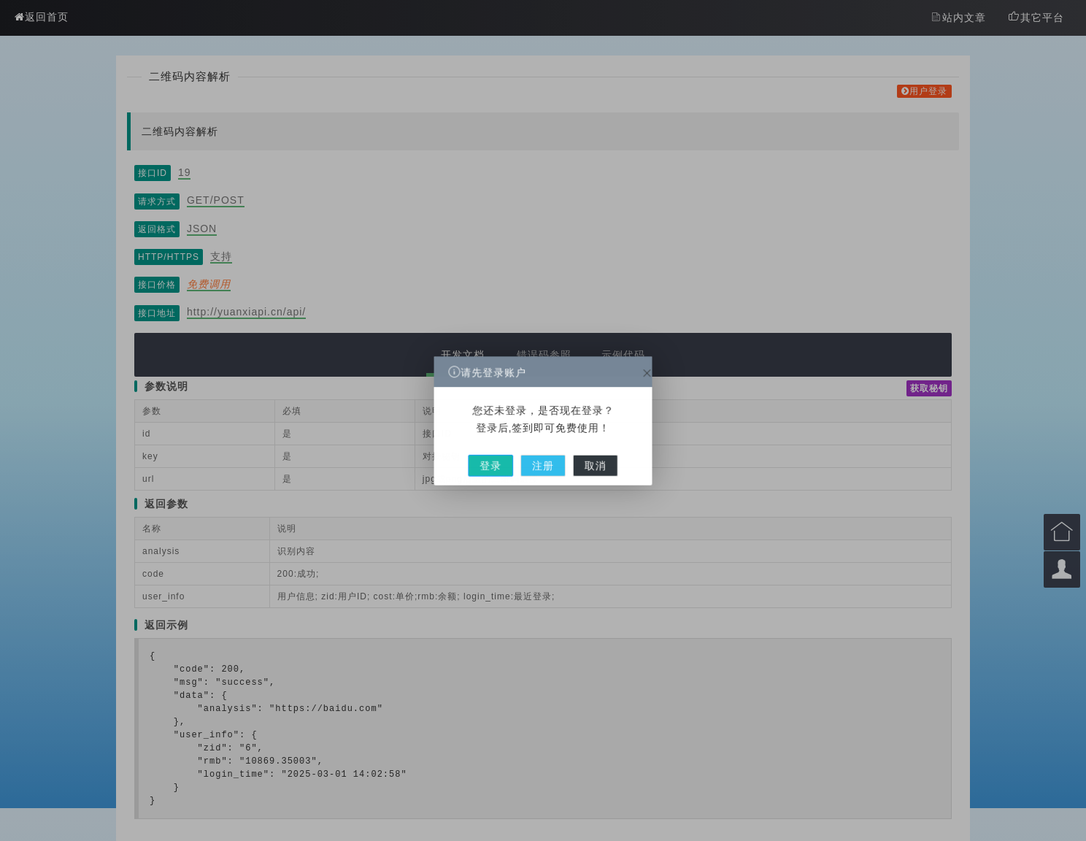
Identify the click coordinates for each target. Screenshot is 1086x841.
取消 (584, 456)
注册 (543, 456)
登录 (501, 456)
